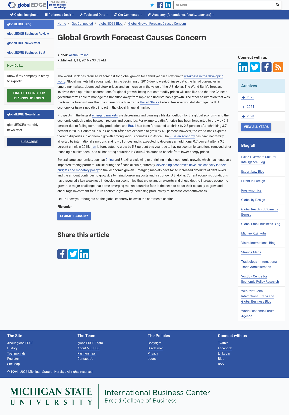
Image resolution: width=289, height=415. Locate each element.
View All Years (256, 127)
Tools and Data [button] (94, 15)
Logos (152, 359)
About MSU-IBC (88, 348)
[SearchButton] (277, 5)
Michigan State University (46, 372)
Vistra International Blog (258, 243)
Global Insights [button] (24, 15)
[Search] (223, 5)
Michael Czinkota (253, 233)
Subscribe (29, 142)
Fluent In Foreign (253, 181)
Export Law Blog (252, 171)
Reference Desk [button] (59, 15)
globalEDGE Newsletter (23, 43)
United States (149, 102)
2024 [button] (247, 107)
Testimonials (16, 353)
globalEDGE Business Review (28, 34)
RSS (221, 364)
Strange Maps (251, 252)
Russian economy (182, 136)
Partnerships (86, 353)
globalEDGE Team (90, 343)
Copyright (154, 343)
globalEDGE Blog (19, 24)
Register (13, 359)
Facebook (225, 348)
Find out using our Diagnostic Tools (29, 95)
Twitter (223, 343)
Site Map (13, 364)
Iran (93, 147)
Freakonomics (251, 190)
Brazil (132, 126)
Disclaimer (155, 348)
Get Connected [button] (128, 15)
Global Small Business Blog (260, 224)
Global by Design (253, 200)
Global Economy (74, 216)
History (12, 348)
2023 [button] (247, 116)
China (110, 160)
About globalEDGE (20, 343)
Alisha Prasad (79, 55)
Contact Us (85, 359)
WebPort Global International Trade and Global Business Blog (257, 296)
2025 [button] (247, 97)
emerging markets (105, 115)
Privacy (153, 353)
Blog (221, 359)
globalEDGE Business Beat (26, 52)
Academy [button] (181, 15)
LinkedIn (224, 353)
